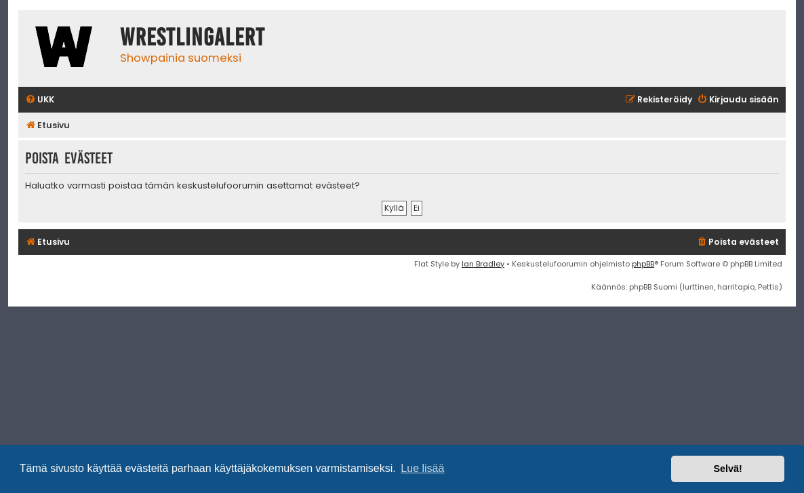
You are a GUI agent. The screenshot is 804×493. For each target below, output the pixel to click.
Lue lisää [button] (422, 468)
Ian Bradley (483, 263)
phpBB (643, 263)
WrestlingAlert (192, 37)
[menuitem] (39, 100)
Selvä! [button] (727, 468)
